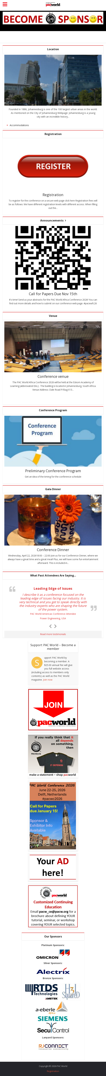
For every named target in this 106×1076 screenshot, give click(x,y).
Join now (47, 679)
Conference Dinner (53, 549)
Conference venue (53, 376)
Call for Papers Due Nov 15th (53, 293)
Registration (53, 194)
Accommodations (19, 125)
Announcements (52, 220)
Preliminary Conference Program (53, 470)
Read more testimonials (53, 633)
